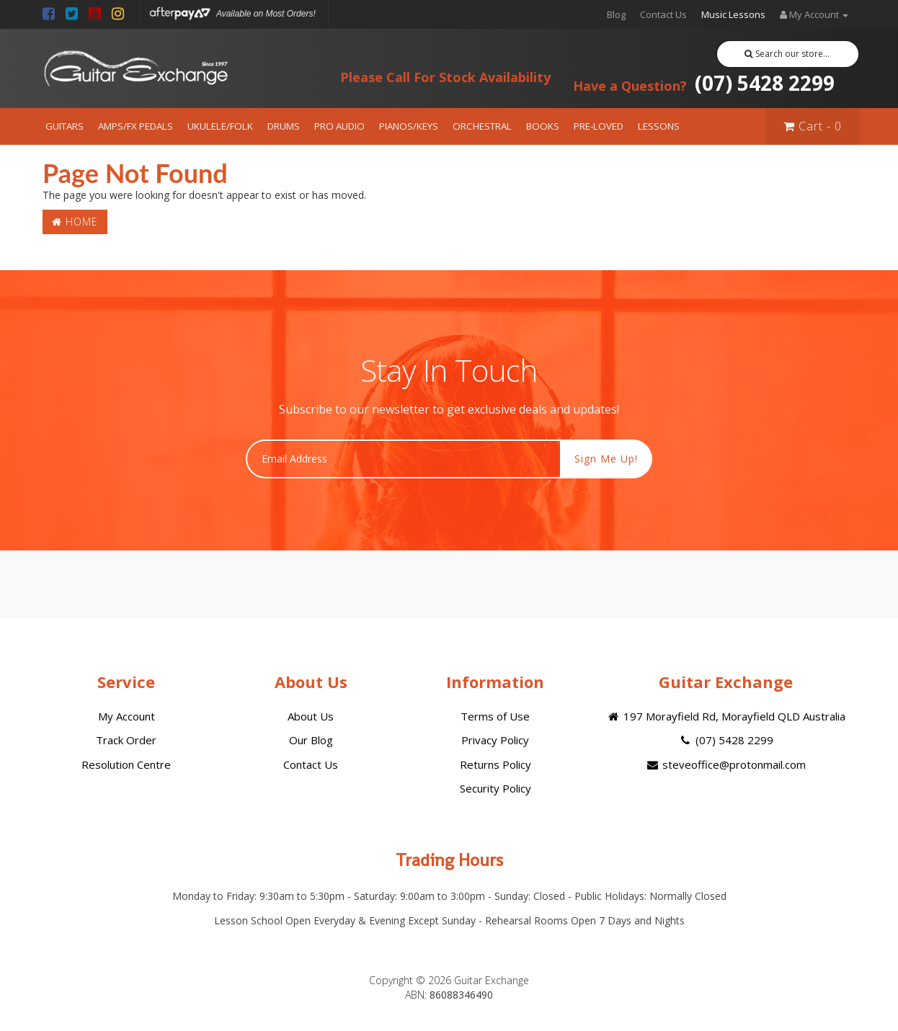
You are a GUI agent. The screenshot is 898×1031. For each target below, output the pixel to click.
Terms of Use (495, 716)
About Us (311, 716)
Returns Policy (495, 764)
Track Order (126, 740)
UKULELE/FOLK (220, 126)
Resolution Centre (126, 764)
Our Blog (311, 740)
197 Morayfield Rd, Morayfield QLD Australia (725, 716)
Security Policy (495, 788)
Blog (616, 14)
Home (75, 221)
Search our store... (787, 54)
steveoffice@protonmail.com (726, 764)
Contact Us (663, 14)
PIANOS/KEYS (408, 126)
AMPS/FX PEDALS (135, 126)
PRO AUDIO (339, 126)
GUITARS (64, 126)
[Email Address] (403, 458)
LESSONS (659, 126)
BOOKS (542, 126)
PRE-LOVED (598, 126)
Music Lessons (733, 14)
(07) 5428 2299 (704, 83)
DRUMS (283, 126)
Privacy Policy (495, 740)
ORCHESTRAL (482, 126)
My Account (126, 716)
